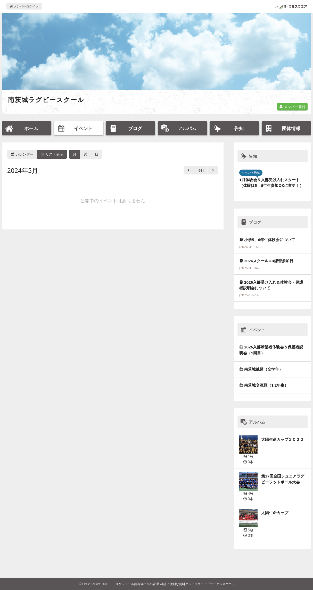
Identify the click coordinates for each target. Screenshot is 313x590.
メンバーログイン (24, 6)
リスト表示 (52, 154)
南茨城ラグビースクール (46, 99)
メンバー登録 (292, 106)
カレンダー (22, 154)
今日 (201, 170)
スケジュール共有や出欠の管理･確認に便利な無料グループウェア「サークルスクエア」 (177, 584)
